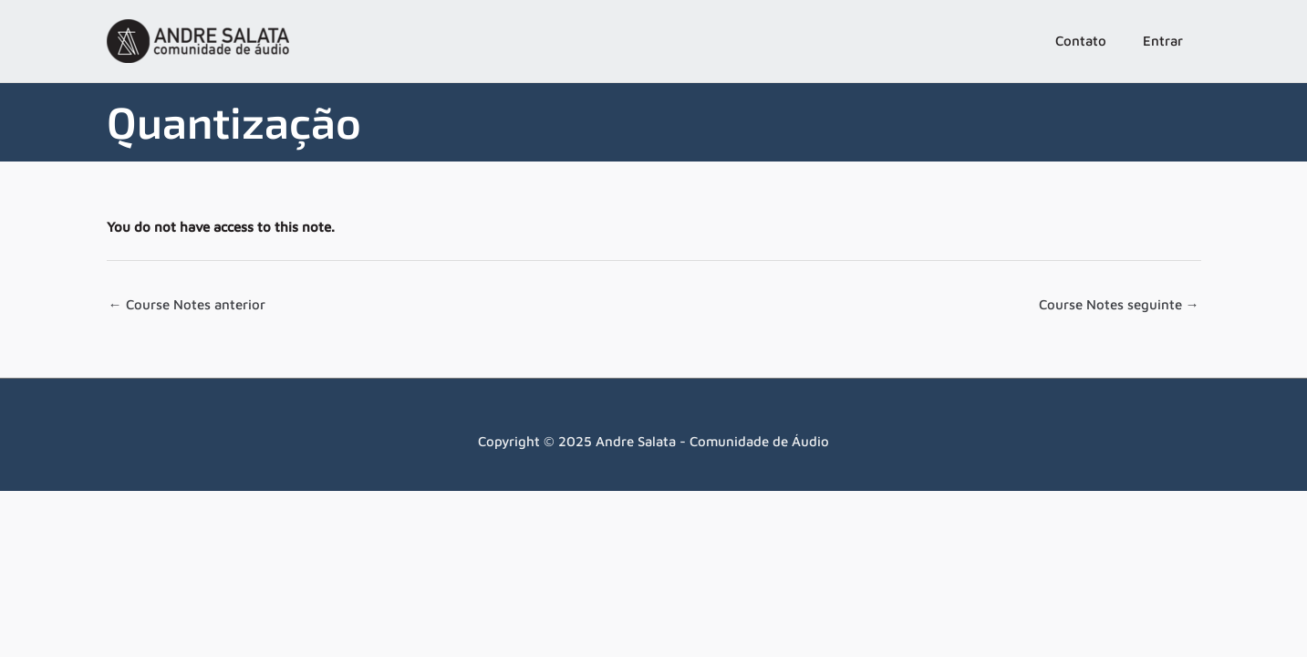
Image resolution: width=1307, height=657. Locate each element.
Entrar (1163, 40)
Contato (1080, 40)
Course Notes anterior (187, 304)
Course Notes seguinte (1119, 304)
